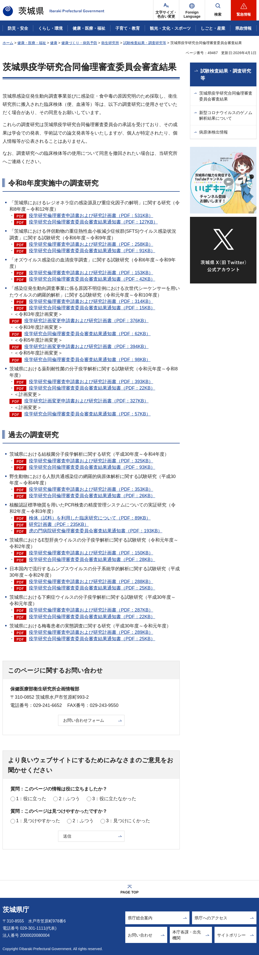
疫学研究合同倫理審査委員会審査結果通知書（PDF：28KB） (92, 559)
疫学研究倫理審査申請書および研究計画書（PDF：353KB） (91, 489)
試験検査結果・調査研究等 (144, 43)
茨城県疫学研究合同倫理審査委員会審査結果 (225, 96)
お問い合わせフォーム (83, 720)
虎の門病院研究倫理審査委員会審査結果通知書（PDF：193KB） (95, 530)
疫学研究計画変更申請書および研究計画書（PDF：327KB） (86, 400)
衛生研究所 (110, 43)
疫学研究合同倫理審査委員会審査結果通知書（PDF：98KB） (87, 359)
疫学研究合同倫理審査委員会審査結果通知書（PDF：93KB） (92, 467)
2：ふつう (69, 798)
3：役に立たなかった (114, 798)
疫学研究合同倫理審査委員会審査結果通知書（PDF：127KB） (93, 222)
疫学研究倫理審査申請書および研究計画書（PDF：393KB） (91, 381)
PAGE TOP (129, 892)
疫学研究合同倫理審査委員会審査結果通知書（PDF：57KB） (87, 413)
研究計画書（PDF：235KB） (59, 524)
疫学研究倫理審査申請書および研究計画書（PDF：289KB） (91, 632)
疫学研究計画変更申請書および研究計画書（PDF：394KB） (86, 346)
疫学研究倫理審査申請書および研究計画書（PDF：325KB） (91, 460)
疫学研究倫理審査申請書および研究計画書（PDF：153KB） (91, 272)
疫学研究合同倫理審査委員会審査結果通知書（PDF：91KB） (92, 250)
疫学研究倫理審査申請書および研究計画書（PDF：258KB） (91, 244)
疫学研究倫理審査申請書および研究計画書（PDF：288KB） (91, 581)
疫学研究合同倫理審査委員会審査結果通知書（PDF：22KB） (92, 388)
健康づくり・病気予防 (79, 43)
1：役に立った (31, 798)
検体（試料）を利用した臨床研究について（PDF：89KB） (90, 518)
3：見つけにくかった (128, 820)
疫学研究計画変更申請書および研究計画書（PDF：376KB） (86, 320)
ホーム (8, 43)
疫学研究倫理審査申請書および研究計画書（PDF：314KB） (91, 301)
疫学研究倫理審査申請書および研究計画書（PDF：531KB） (91, 215)
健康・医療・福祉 (31, 43)
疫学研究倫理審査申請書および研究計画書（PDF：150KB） (91, 552)
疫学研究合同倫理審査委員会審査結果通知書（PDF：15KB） (92, 307)
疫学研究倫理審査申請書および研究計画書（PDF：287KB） (91, 610)
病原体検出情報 (213, 132)
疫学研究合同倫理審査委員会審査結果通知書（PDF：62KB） (87, 333)
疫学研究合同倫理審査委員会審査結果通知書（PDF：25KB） (92, 588)
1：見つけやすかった (38, 820)
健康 (53, 43)
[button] (192, 10)
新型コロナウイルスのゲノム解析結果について (225, 115)
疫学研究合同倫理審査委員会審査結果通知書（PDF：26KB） (92, 495)
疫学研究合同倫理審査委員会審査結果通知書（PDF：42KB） (92, 279)
